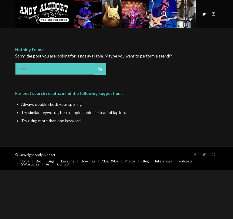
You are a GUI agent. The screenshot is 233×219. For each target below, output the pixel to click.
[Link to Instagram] (213, 14)
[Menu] (174, 14)
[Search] (161, 14)
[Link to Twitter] (204, 14)
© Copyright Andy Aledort (35, 155)
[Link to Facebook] (195, 14)
